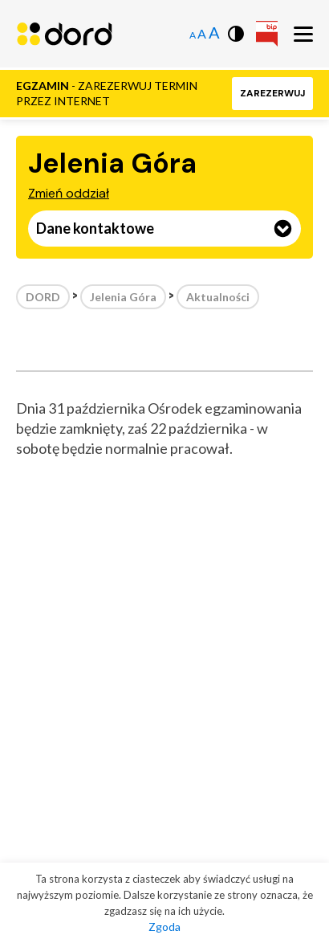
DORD (43, 297)
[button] (272, 93)
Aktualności (218, 297)
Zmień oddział (68, 193)
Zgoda (164, 926)
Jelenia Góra (123, 297)
